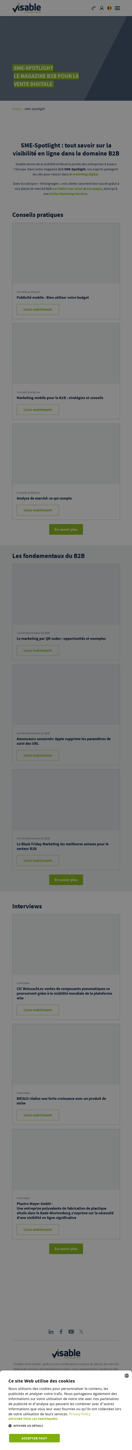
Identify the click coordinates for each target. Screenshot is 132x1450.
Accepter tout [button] (33, 1438)
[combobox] (127, 1376)
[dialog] (66, 1410)
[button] (66, 1419)
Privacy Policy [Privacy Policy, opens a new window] (80, 1414)
